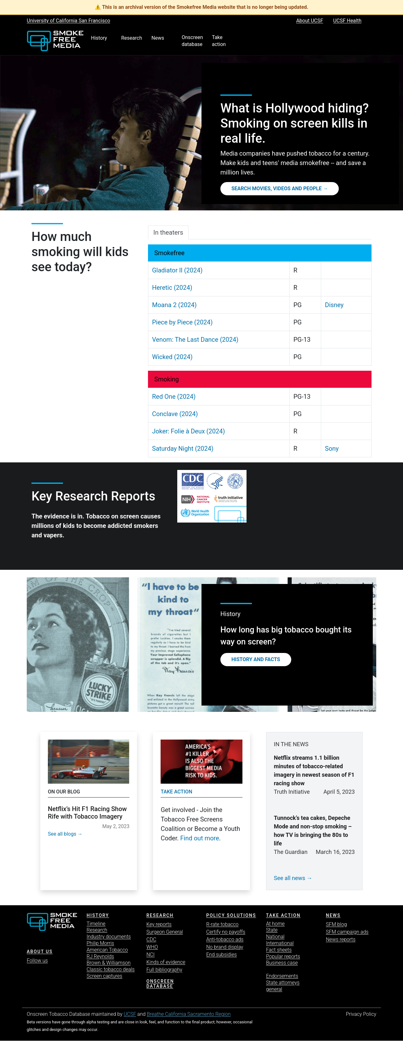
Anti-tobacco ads (224, 939)
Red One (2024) (174, 396)
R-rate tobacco (222, 924)
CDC (151, 939)
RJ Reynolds (100, 956)
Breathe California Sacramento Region (188, 1014)
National (275, 937)
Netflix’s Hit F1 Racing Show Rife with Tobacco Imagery (87, 812)
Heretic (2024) (172, 287)
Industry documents (109, 937)
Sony (332, 448)
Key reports (159, 924)
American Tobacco (107, 950)
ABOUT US (40, 951)
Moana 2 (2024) (174, 305)
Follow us (37, 961)
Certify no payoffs (225, 932)
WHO (152, 947)
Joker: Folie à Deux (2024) (188, 431)
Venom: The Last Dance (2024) (195, 339)
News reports (340, 939)
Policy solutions (231, 915)
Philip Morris (100, 943)
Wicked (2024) (172, 357)
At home (275, 924)
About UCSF (309, 21)
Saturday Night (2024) (182, 448)
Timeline (96, 924)
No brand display (224, 947)
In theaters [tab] (168, 232)
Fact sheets (279, 950)
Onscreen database (160, 984)
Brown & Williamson (109, 963)
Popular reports (283, 956)
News (333, 915)
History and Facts (255, 659)
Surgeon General (164, 932)
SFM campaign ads (347, 932)
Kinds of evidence (165, 962)
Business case (282, 963)
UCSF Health (347, 21)
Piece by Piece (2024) (182, 322)
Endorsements (282, 976)
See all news (289, 878)
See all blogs (62, 834)
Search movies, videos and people (276, 189)
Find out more (199, 838)
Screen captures (104, 976)
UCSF (130, 1014)
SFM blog (336, 924)
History (98, 915)
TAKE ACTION (283, 915)
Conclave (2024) (175, 414)
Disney (334, 305)
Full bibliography (164, 970)
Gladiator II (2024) (177, 270)
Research (97, 930)
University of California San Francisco (68, 21)
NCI (150, 955)
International (280, 943)
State (272, 930)
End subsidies (221, 955)
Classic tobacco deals (111, 969)
